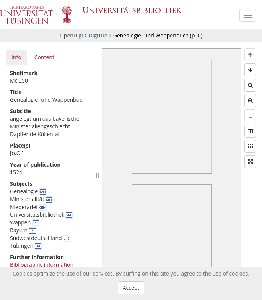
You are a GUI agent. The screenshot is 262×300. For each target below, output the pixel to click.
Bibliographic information (41, 264)
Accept (131, 287)
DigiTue (98, 35)
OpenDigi (71, 35)
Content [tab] (44, 57)
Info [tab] (16, 57)
